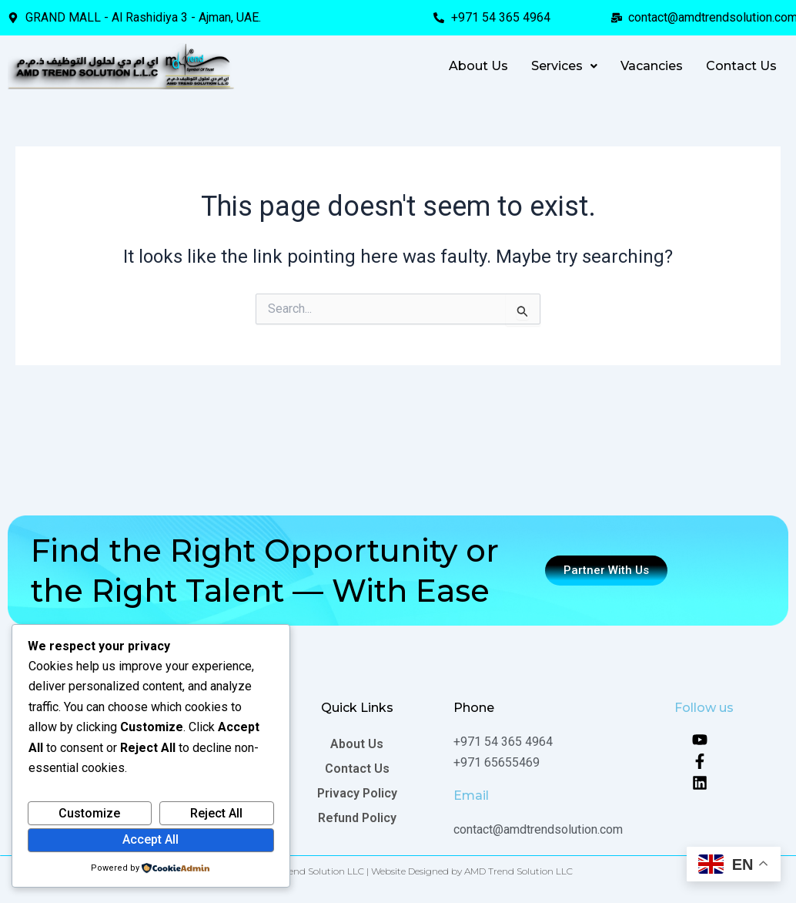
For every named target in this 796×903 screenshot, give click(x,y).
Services (564, 66)
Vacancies (651, 66)
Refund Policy (357, 818)
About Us (478, 66)
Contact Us (741, 66)
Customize (89, 813)
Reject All (216, 813)
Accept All (150, 839)
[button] (564, 66)
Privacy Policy (357, 793)
